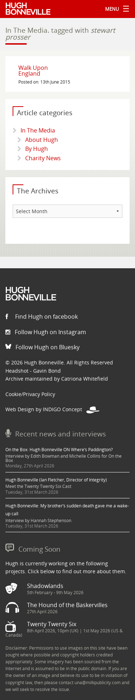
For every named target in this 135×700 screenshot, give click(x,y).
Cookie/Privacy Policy (30, 394)
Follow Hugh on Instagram (45, 332)
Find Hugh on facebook (41, 316)
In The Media (38, 130)
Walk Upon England (33, 70)
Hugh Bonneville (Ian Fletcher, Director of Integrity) (56, 480)
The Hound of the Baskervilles (67, 605)
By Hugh (36, 149)
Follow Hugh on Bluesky (42, 347)
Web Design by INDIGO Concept (52, 409)
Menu (115, 9)
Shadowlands (45, 586)
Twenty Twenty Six (51, 624)
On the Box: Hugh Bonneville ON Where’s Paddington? (59, 450)
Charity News (43, 158)
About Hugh (41, 140)
